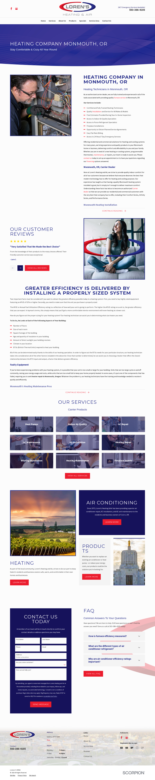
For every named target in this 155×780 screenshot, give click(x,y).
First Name (16, 639)
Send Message (37, 704)
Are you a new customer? (21, 662)
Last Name (42, 639)
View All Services (77, 476)
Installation (100, 111)
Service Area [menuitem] (94, 21)
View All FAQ (90, 674)
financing (93, 161)
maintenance (102, 155)
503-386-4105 (137, 9)
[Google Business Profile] (16, 8)
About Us (87, 741)
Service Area (88, 746)
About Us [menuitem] (62, 21)
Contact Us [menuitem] (106, 21)
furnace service (123, 98)
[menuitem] (12, 775)
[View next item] (17, 268)
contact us (91, 158)
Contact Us (88, 756)
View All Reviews (33, 268)
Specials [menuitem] (82, 21)
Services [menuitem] (52, 21)
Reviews (87, 751)
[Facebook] (11, 8)
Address (16, 655)
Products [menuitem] (72, 21)
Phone (15, 647)
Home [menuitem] (43, 21)
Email (41, 647)
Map (48, 740)
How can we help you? (20, 670)
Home (86, 736)
